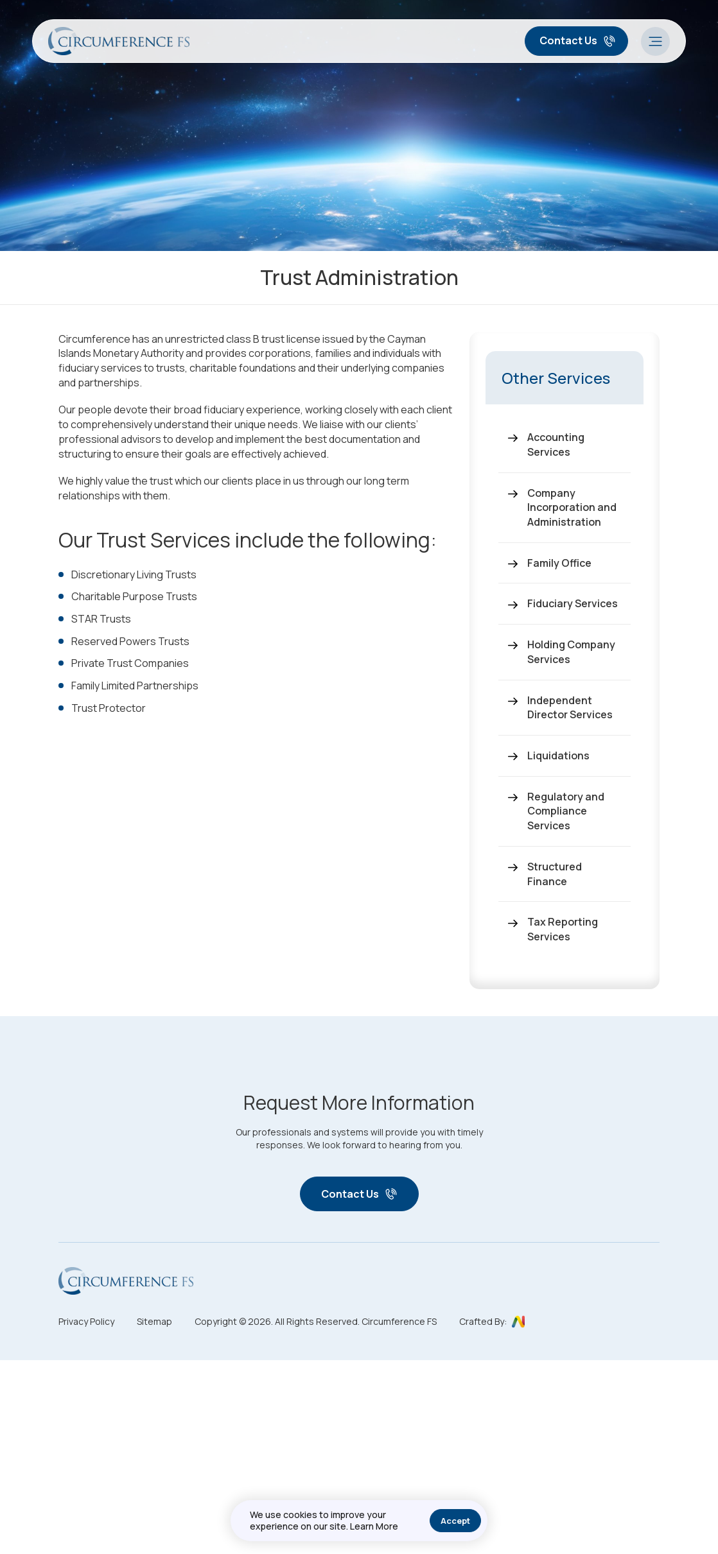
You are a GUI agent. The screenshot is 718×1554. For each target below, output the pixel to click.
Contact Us (577, 40)
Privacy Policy (86, 1321)
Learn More (374, 1526)
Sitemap (154, 1321)
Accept (455, 1520)
